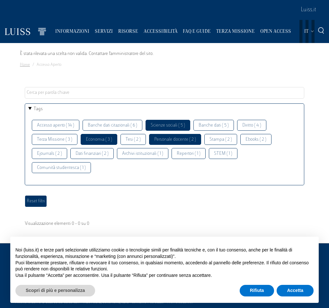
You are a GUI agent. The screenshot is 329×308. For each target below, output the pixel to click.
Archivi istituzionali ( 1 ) (142, 153)
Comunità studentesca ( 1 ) (61, 167)
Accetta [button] (295, 290)
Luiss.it (308, 10)
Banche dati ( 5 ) (214, 125)
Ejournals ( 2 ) (49, 153)
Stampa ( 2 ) (220, 139)
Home (25, 65)
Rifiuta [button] (257, 290)
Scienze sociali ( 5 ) (168, 125)
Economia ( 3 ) (99, 139)
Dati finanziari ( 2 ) (92, 153)
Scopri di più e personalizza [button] (55, 290)
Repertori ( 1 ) (188, 153)
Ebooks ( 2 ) (255, 139)
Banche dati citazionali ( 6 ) (112, 125)
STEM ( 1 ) (223, 153)
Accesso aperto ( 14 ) (55, 125)
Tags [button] (38, 109)
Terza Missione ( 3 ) (54, 139)
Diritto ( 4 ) (251, 125)
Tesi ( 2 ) (133, 139)
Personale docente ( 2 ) (175, 139)
